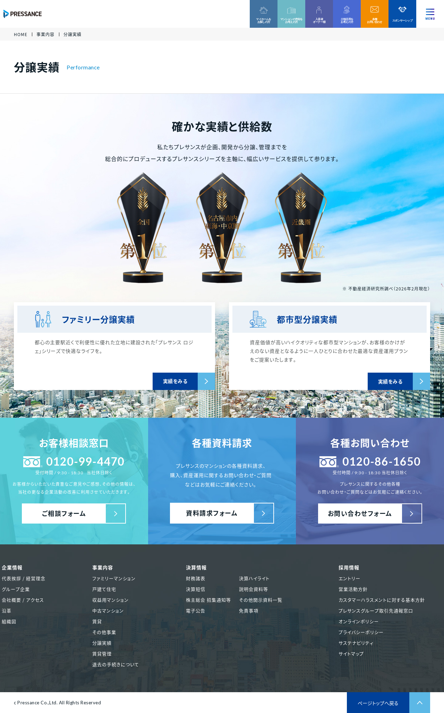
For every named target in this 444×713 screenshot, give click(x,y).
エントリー (349, 578)
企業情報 (12, 567)
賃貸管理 (102, 653)
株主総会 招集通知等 (208, 599)
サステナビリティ (356, 642)
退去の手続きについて (115, 664)
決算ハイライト (254, 578)
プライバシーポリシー (361, 632)
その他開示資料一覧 (260, 599)
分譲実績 (102, 642)
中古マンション (108, 610)
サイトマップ (351, 653)
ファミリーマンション (114, 578)
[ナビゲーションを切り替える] (430, 14)
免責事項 (248, 610)
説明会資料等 (253, 589)
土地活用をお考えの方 (347, 20)
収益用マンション (110, 599)
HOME (20, 34)
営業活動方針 (353, 589)
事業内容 (45, 34)
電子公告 (195, 610)
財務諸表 (195, 578)
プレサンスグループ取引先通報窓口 (376, 610)
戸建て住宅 (104, 589)
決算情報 (196, 567)
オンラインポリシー (359, 621)
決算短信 (195, 589)
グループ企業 (16, 589)
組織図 (9, 621)
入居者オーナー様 (319, 20)
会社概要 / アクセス (23, 599)
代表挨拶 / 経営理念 (23, 578)
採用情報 (349, 567)
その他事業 (104, 632)
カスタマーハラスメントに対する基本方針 (382, 599)
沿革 (6, 610)
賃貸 (97, 621)
